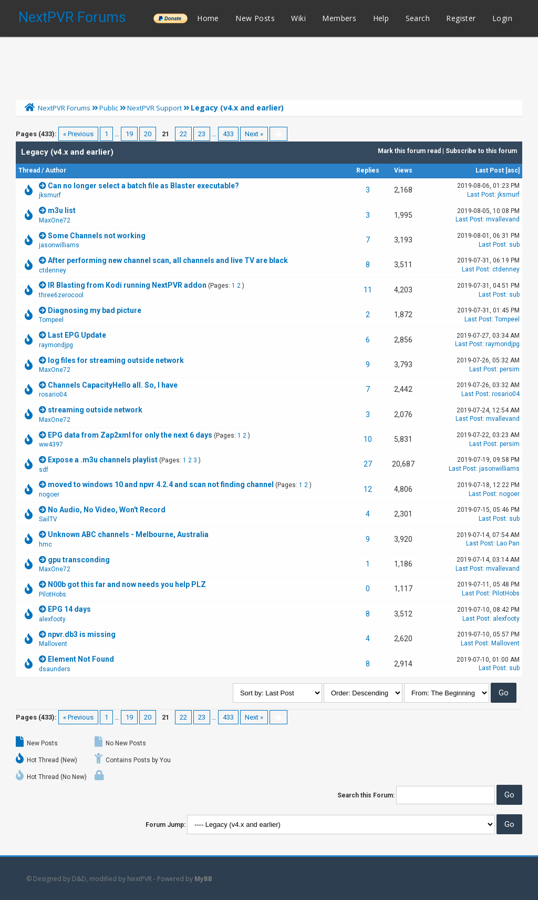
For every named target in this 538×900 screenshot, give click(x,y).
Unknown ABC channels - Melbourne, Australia (128, 534)
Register (460, 18)
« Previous (78, 134)
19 (129, 134)
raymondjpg (56, 345)
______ (170, 18)
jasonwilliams (59, 245)
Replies (367, 170)
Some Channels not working (97, 235)
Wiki (298, 18)
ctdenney (52, 270)
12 (368, 489)
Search (418, 18)
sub (514, 244)
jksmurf (50, 195)
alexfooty (52, 619)
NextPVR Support (154, 108)
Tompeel (51, 319)
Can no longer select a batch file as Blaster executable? (143, 185)
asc (513, 170)
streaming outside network (95, 410)
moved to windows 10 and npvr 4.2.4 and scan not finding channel (161, 484)
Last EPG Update (77, 335)
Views (403, 170)
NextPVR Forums (72, 17)
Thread (29, 170)
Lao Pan (508, 543)
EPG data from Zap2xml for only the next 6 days (130, 435)
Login (502, 18)
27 (368, 464)
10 (368, 439)
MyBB (203, 878)
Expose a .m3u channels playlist (103, 460)
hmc (45, 544)
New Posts (255, 18)
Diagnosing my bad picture (94, 310)
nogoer (49, 494)
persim (510, 369)
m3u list (62, 210)
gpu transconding (79, 559)
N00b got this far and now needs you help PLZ (127, 584)
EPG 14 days (69, 609)
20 (147, 134)
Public (108, 108)
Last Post (489, 170)
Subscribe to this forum (481, 151)
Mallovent (53, 644)
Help (381, 18)
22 (183, 134)
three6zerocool (61, 295)
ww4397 (51, 444)
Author (55, 170)
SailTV (48, 519)
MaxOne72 (54, 220)
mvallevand (503, 219)
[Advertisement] (269, 65)
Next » (254, 134)
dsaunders (54, 669)
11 (368, 290)
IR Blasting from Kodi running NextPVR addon (127, 285)
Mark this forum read (409, 151)
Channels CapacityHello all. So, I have (113, 385)
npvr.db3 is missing (82, 634)
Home (208, 18)
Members (339, 18)
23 (201, 134)
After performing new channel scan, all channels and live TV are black (168, 260)
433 (228, 134)
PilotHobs (52, 594)
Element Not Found (81, 659)
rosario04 (53, 394)
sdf (43, 469)
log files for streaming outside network (116, 360)
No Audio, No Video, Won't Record (106, 509)
